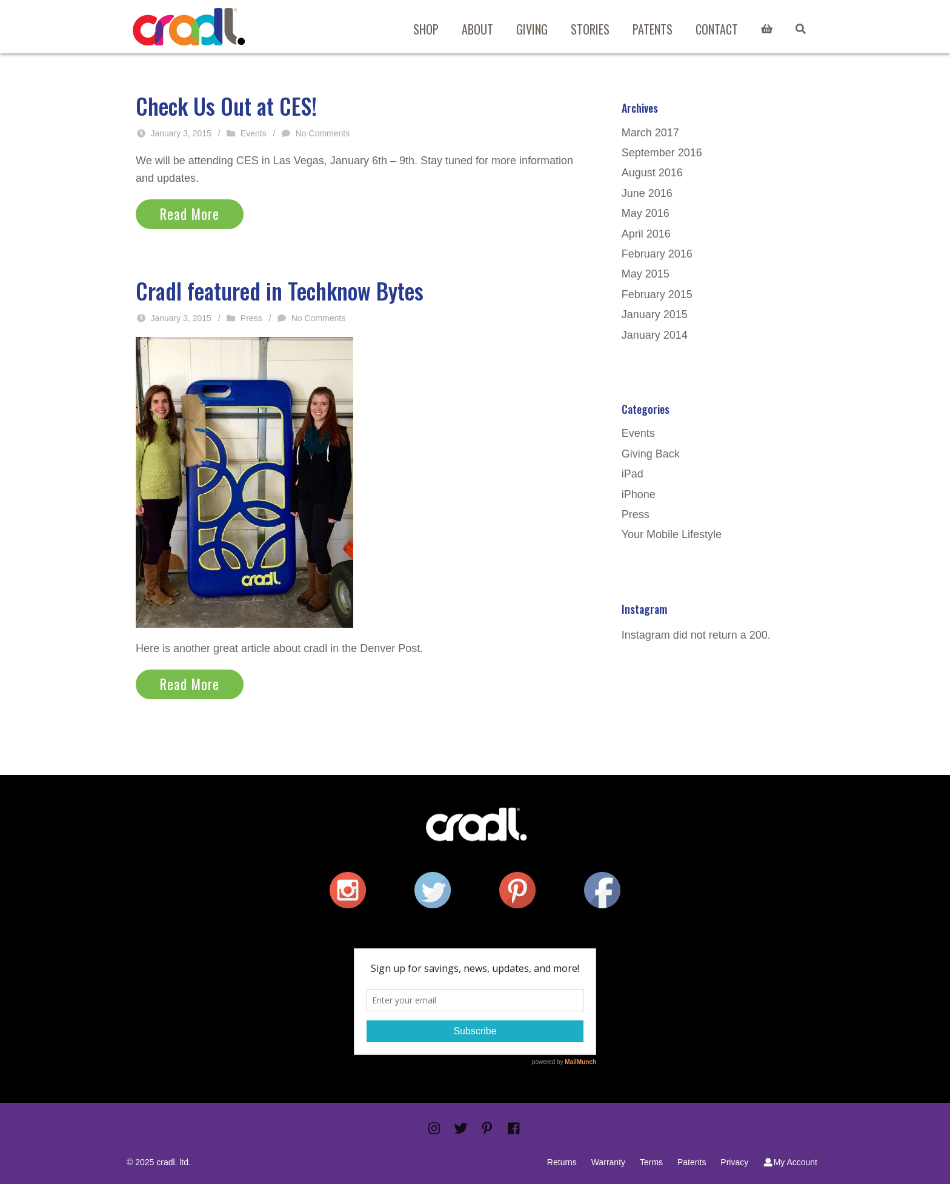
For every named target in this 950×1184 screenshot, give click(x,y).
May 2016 (645, 213)
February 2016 (657, 254)
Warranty (608, 1162)
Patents (653, 29)
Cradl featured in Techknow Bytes (280, 290)
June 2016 (647, 193)
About (477, 29)
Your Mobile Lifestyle (672, 534)
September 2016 (662, 153)
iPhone (639, 494)
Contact (717, 29)
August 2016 (652, 173)
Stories (590, 29)
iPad (632, 474)
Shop (426, 29)
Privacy (734, 1162)
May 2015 (645, 274)
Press (251, 318)
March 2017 (650, 133)
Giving (532, 29)
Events (254, 133)
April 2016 (646, 234)
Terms (651, 1162)
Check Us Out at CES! (226, 105)
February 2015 (657, 294)
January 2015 (655, 314)
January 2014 (655, 335)
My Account (790, 1162)
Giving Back (651, 454)
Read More (189, 214)
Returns (562, 1162)
